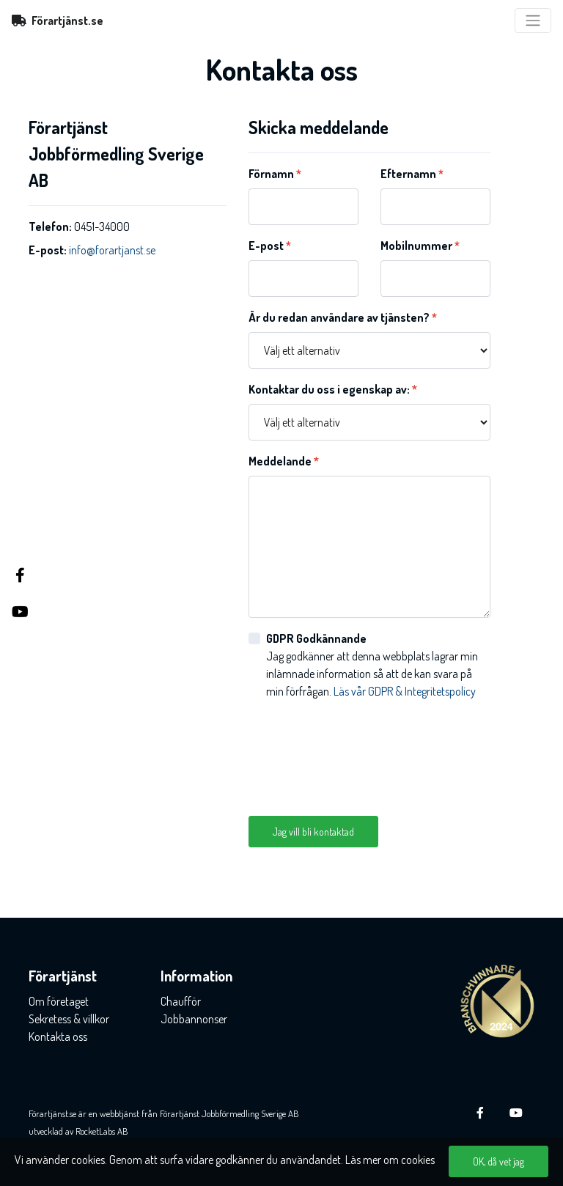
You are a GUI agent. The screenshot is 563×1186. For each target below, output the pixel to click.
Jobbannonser (194, 1019)
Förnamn (275, 173)
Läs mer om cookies (390, 1159)
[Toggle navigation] (533, 20)
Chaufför (181, 1001)
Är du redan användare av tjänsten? (343, 317)
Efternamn (412, 173)
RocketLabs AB (102, 1131)
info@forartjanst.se (112, 250)
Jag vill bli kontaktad (313, 831)
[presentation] (360, 752)
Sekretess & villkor (69, 1019)
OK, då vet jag (498, 1161)
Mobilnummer (420, 245)
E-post (270, 245)
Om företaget (59, 1001)
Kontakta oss (58, 1036)
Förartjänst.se (57, 20)
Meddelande (284, 461)
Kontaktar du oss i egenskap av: (333, 389)
